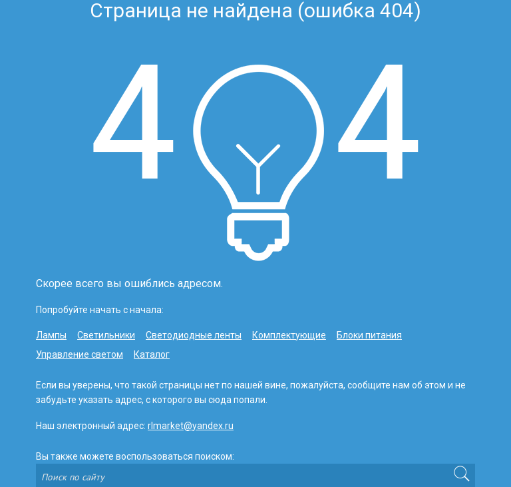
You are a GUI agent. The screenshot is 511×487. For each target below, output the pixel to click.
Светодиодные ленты (194, 335)
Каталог (152, 354)
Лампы (51, 335)
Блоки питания (369, 335)
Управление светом (79, 354)
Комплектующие (289, 335)
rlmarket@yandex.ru (191, 425)
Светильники (106, 335)
